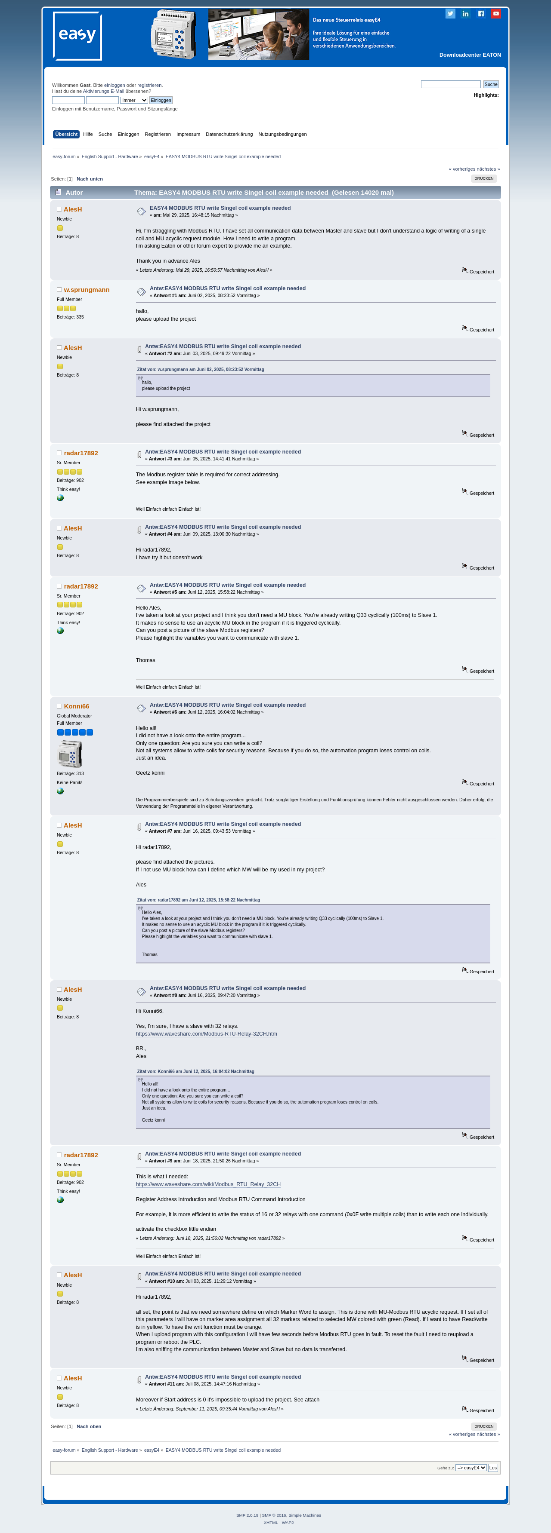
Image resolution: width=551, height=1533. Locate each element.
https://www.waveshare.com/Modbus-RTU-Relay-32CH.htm (206, 1034)
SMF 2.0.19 (247, 1515)
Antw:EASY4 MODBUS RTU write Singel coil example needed (228, 288)
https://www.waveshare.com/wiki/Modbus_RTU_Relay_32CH (208, 1184)
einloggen (114, 85)
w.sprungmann (87, 289)
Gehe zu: (445, 1468)
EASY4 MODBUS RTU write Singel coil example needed (220, 208)
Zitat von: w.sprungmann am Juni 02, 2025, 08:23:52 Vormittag (200, 369)
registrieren (149, 85)
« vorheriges (462, 169)
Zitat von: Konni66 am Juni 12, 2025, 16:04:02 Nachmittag (195, 1071)
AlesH (73, 209)
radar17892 (81, 453)
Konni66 (77, 706)
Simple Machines (304, 1515)
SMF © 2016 (274, 1515)
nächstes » (488, 169)
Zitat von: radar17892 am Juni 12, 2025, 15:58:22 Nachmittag (198, 900)
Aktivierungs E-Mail (103, 91)
